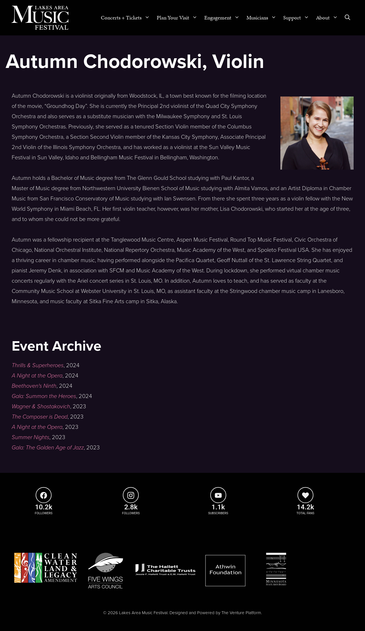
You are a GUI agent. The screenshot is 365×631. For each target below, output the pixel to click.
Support (298, 17)
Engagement (223, 17)
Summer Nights (30, 437)
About (328, 17)
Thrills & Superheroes (38, 365)
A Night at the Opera (37, 375)
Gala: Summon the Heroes (44, 396)
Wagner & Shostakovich (41, 406)
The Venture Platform (241, 612)
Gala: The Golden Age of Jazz (48, 447)
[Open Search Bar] (347, 17)
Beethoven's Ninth (34, 386)
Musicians (263, 17)
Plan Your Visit (179, 17)
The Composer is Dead (40, 416)
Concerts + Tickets (127, 17)
